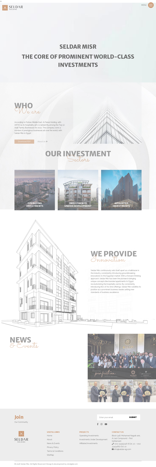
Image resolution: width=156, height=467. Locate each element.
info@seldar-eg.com (122, 449)
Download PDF (24, 142)
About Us (42, 142)
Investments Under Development (93, 439)
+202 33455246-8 (121, 444)
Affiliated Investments (88, 443)
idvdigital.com (72, 464)
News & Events (53, 443)
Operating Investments (89, 436)
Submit (133, 417)
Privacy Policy (53, 447)
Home (49, 436)
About (49, 439)
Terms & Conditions (55, 451)
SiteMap (50, 455)
